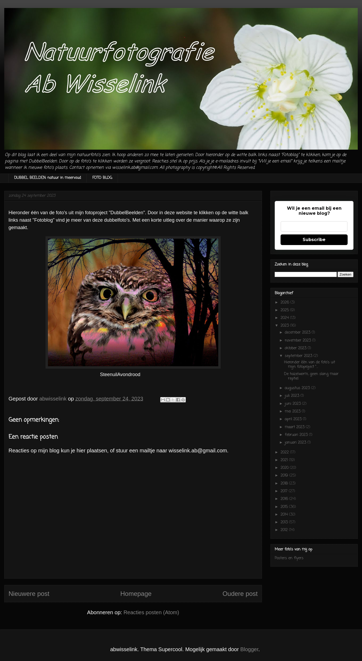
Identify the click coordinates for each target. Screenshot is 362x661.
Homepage (135, 593)
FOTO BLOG (102, 178)
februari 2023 (297, 435)
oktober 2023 (296, 348)
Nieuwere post (29, 593)
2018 (285, 483)
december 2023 (298, 332)
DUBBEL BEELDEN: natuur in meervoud (47, 178)
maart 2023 (295, 427)
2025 (285, 310)
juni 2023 (293, 404)
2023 (285, 326)
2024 (285, 318)
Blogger (249, 649)
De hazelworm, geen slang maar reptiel (311, 376)
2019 (285, 475)
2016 (285, 499)
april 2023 (294, 419)
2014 (285, 514)
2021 (285, 460)
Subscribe (314, 239)
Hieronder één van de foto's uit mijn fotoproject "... (309, 365)
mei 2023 (293, 411)
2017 (285, 491)
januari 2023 (296, 442)
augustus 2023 (298, 388)
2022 (285, 452)
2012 (285, 530)
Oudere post (240, 593)
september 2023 (299, 356)
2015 (285, 507)
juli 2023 (293, 396)
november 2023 (298, 340)
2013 (285, 522)
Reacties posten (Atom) (151, 612)
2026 (285, 302)
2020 (285, 468)
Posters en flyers (289, 558)
